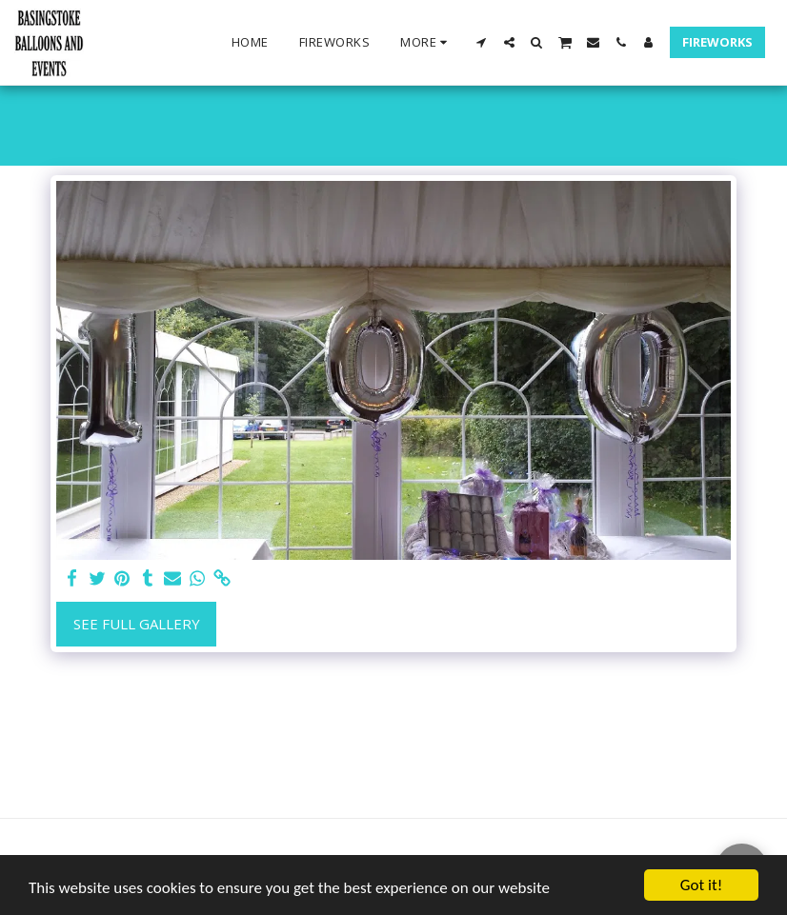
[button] (481, 42)
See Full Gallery (136, 623)
